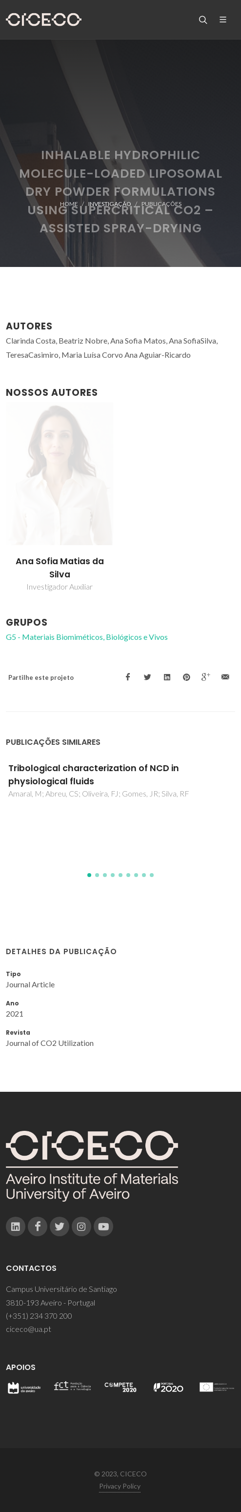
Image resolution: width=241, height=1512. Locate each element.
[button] (89, 875)
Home (69, 203)
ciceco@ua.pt (28, 1328)
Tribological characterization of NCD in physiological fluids (93, 774)
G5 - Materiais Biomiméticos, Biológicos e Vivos (87, 636)
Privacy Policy (120, 1486)
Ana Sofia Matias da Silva (60, 567)
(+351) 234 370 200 (39, 1315)
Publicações (161, 203)
